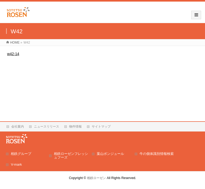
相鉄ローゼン (96, 178)
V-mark (16, 164)
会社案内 (17, 126)
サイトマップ (101, 126)
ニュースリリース (46, 126)
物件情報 (75, 126)
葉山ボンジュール (110, 154)
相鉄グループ (21, 154)
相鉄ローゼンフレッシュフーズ (71, 155)
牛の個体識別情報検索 (157, 154)
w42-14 (13, 54)
